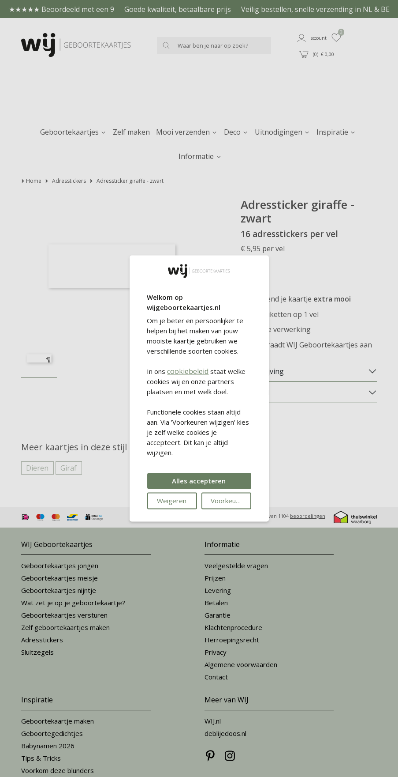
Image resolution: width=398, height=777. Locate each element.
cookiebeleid (187, 372)
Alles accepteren (199, 481)
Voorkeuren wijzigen (231, 501)
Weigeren (171, 501)
